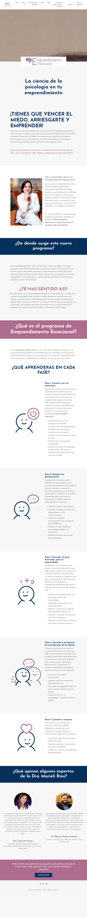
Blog (42, 2)
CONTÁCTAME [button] (43, 895)
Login (48, 2)
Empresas (70, 4)
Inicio (17, 2)
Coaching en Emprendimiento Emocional (57, 4)
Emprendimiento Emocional (33, 3)
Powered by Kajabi (43, 912)
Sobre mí (23, 3)
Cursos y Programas (79, 4)
